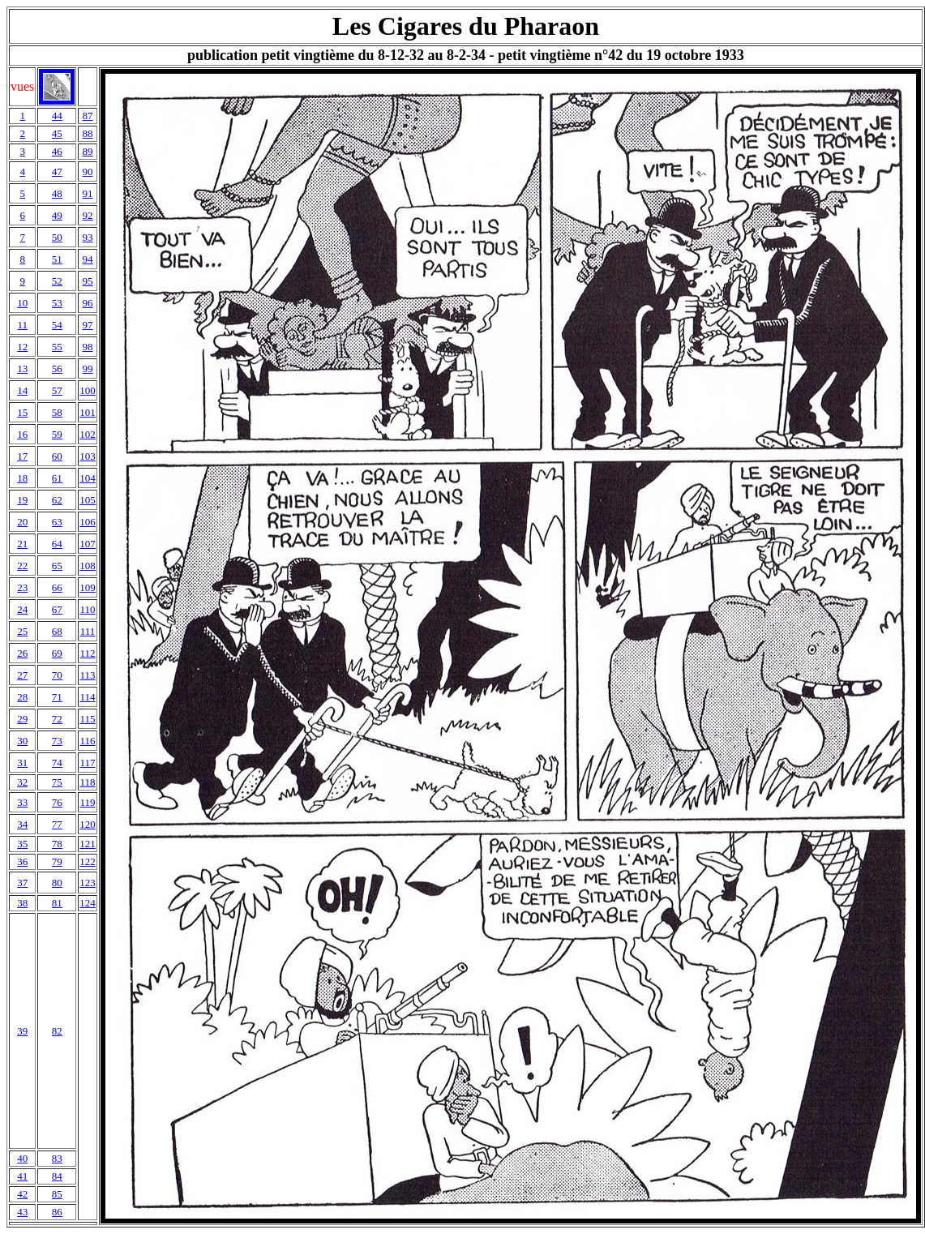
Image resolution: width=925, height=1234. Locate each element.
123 (87, 882)
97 (88, 325)
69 (57, 653)
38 (22, 903)
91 (88, 193)
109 (87, 587)
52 (57, 281)
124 (87, 903)
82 (57, 1031)
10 (22, 303)
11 (22, 325)
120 (87, 824)
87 (88, 115)
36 (22, 861)
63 (57, 522)
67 (57, 609)
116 (88, 741)
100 (87, 390)
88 (88, 133)
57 (57, 390)
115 (88, 719)
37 (22, 882)
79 (57, 861)
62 (57, 500)
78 (57, 844)
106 (87, 522)
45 (57, 133)
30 (22, 741)
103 (87, 456)
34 (22, 824)
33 (22, 802)
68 (57, 631)
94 (88, 259)
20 (22, 522)
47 (57, 171)
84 (57, 1176)
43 (22, 1212)
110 (88, 609)
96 (88, 303)
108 (87, 565)
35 (22, 844)
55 (57, 347)
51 (57, 259)
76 (57, 802)
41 (22, 1176)
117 (88, 762)
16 (22, 434)
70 (57, 675)
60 (57, 456)
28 (22, 697)
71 (57, 697)
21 (22, 544)
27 (22, 675)
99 (88, 368)
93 (88, 237)
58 (57, 412)
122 (87, 861)
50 (57, 237)
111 (88, 631)
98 (88, 347)
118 (88, 782)
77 (57, 824)
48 (57, 193)
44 (57, 115)
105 (87, 500)
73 (57, 741)
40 (22, 1158)
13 (22, 368)
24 (22, 609)
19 (22, 500)
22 (22, 565)
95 (88, 281)
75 (57, 782)
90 (88, 171)
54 (57, 325)
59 (57, 434)
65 (57, 565)
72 (57, 719)
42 (22, 1194)
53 (57, 303)
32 (22, 782)
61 (57, 478)
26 (22, 653)
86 (57, 1212)
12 (22, 347)
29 (22, 719)
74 (57, 762)
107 (87, 544)
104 (87, 478)
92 (88, 215)
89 (88, 151)
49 (57, 215)
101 (87, 412)
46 (57, 151)
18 (22, 478)
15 (22, 412)
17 (22, 456)
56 (57, 368)
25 (22, 631)
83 (57, 1158)
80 (57, 882)
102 (87, 434)
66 (57, 587)
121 (87, 844)
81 (57, 903)
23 (22, 587)
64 (57, 544)
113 (88, 675)
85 (57, 1194)
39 (22, 1031)
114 (88, 697)
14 (22, 390)
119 (88, 802)
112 (88, 653)
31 (22, 762)
